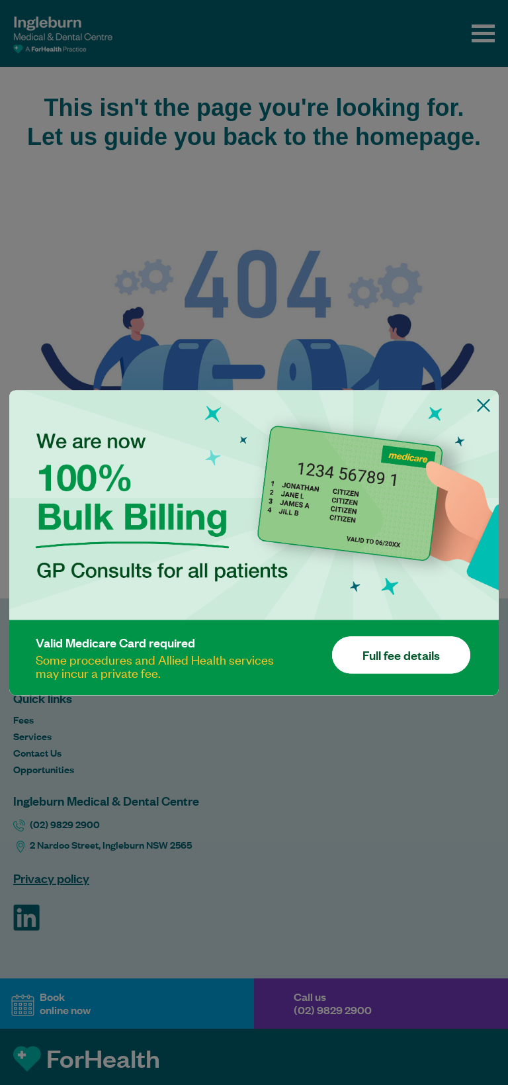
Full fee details (401, 654)
